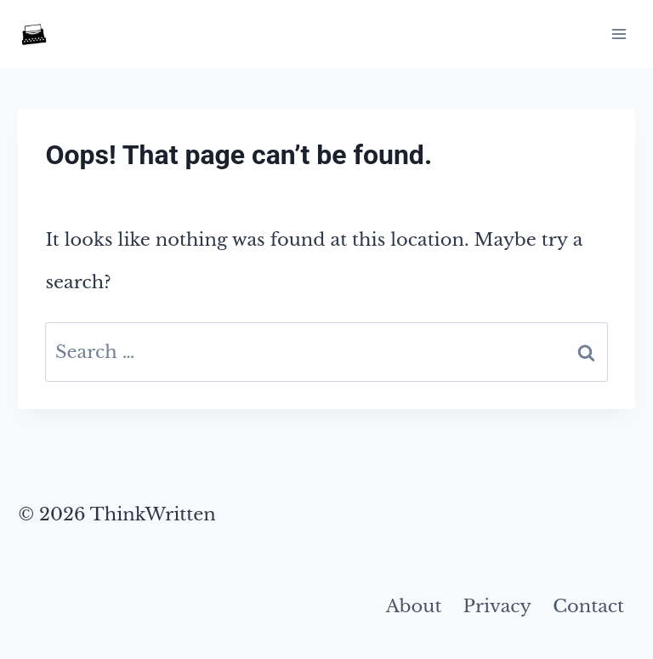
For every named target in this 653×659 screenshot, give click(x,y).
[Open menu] (619, 33)
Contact (588, 606)
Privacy (497, 606)
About (414, 606)
